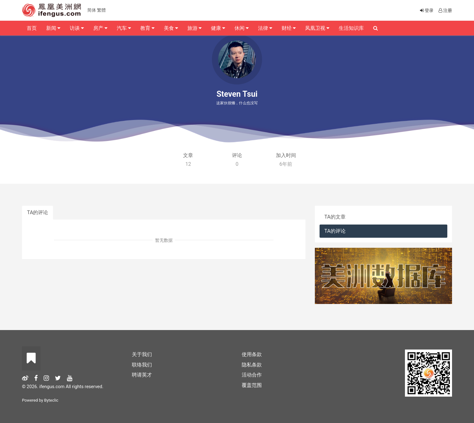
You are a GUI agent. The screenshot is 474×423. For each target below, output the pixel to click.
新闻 (53, 28)
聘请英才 (142, 375)
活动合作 (252, 375)
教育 (147, 28)
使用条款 (252, 354)
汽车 (124, 28)
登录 (426, 10)
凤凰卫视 (317, 28)
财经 (289, 28)
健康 (218, 28)
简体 (91, 10)
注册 (445, 10)
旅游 (194, 28)
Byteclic (51, 400)
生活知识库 (351, 28)
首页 (32, 28)
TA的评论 (37, 212)
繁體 (101, 10)
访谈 (77, 28)
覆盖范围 (252, 385)
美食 (171, 28)
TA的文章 (334, 217)
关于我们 (142, 354)
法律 (265, 28)
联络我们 (142, 365)
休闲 (241, 28)
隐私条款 (252, 365)
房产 (100, 28)
